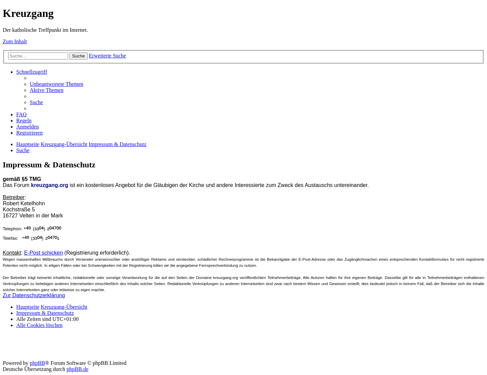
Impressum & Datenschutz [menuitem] (45, 313)
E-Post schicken (43, 253)
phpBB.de (77, 369)
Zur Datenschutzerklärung (34, 295)
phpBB (37, 363)
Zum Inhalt (15, 41)
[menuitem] (56, 84)
